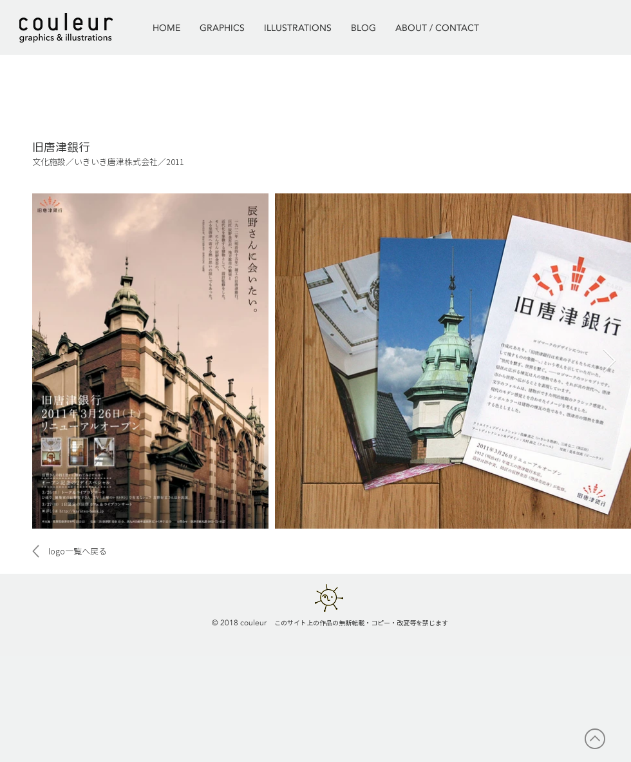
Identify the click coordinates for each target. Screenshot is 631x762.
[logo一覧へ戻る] (77, 551)
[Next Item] (609, 361)
